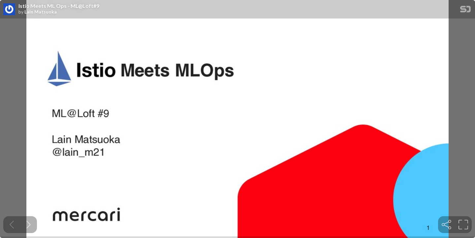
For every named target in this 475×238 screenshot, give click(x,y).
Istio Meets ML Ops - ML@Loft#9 (58, 6)
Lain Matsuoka (40, 12)
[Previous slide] (11, 224)
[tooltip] (446, 224)
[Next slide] (28, 224)
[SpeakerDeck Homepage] (465, 10)
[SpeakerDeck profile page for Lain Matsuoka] (9, 9)
